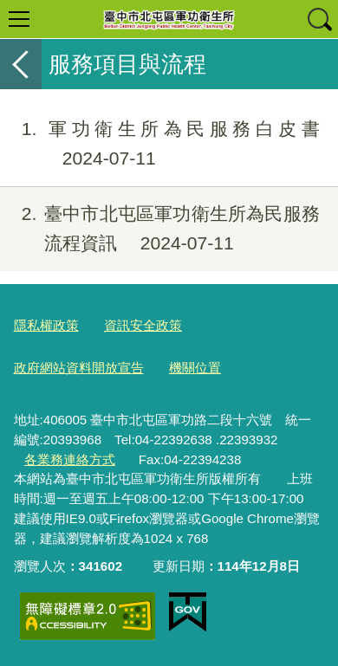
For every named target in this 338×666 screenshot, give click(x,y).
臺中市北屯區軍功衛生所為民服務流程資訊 (160, 228)
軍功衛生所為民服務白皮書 (160, 143)
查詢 (319, 19)
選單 (19, 19)
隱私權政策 (46, 325)
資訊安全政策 (143, 325)
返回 (21, 64)
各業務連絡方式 (69, 459)
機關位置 (195, 367)
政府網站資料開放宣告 (79, 367)
